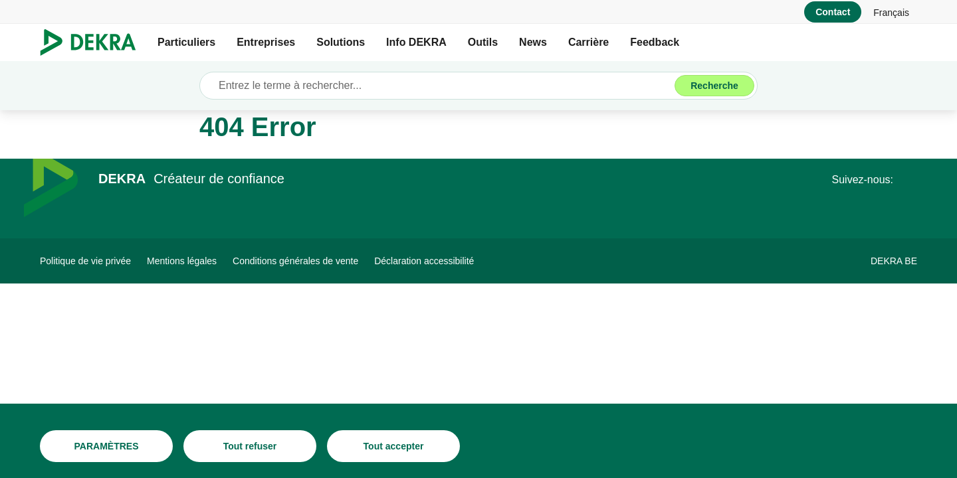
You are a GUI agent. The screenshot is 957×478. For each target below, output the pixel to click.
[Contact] (832, 12)
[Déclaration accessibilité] (424, 261)
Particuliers (186, 42)
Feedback (654, 42)
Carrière (588, 42)
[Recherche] (714, 85)
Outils (483, 42)
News (533, 42)
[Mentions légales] (182, 261)
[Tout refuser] (249, 446)
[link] (891, 12)
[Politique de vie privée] (85, 261)
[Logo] (93, 42)
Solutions (340, 42)
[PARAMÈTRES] (106, 446)
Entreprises (266, 42)
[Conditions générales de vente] (295, 261)
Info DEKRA (416, 42)
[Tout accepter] (393, 446)
